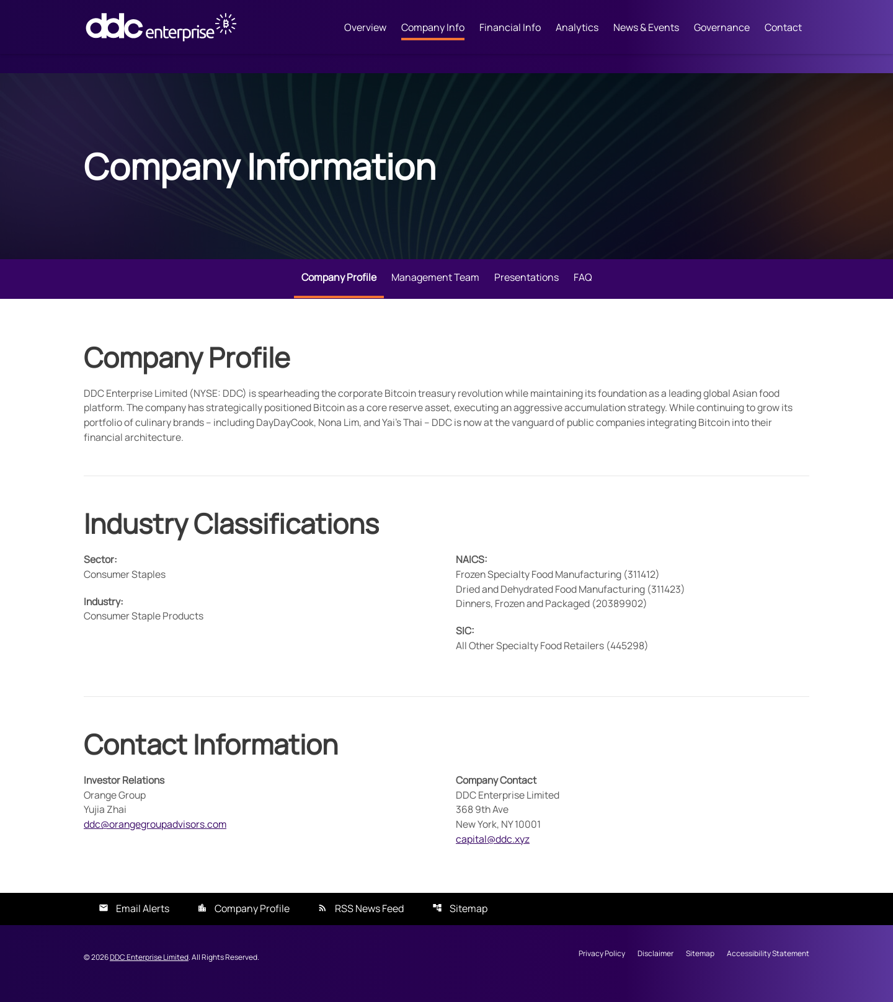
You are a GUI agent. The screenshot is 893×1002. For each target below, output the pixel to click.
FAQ (583, 286)
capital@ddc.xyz (493, 851)
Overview (365, 28)
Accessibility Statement (768, 966)
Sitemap (468, 921)
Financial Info (510, 28)
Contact (783, 28)
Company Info (432, 28)
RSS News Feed (369, 921)
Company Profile (338, 286)
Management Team (435, 286)
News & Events (646, 28)
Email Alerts (142, 921)
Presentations (526, 286)
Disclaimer (655, 966)
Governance (722, 28)
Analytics (577, 28)
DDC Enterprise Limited (149, 969)
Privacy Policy (602, 966)
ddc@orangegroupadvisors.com (156, 836)
